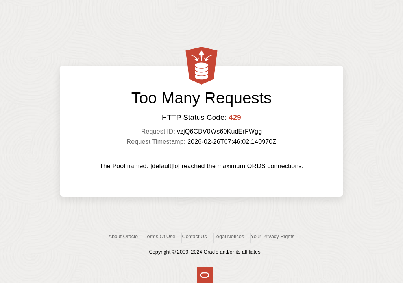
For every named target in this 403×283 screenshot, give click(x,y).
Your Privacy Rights (272, 236)
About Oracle (123, 236)
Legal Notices (229, 236)
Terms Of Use (159, 236)
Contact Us (194, 236)
